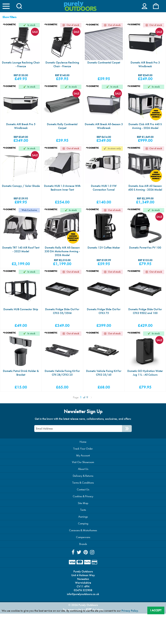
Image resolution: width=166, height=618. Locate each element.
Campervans (83, 540)
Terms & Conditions (83, 485)
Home (83, 443)
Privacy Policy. (130, 610)
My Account (83, 457)
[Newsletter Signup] (127, 430)
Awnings (83, 519)
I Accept (155, 610)
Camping (83, 526)
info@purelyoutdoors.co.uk (83, 598)
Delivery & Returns (83, 478)
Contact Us (83, 492)
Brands (83, 547)
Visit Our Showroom (83, 464)
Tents (83, 512)
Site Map (83, 505)
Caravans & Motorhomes (83, 533)
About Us (83, 471)
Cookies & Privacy (83, 499)
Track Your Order (83, 450)
